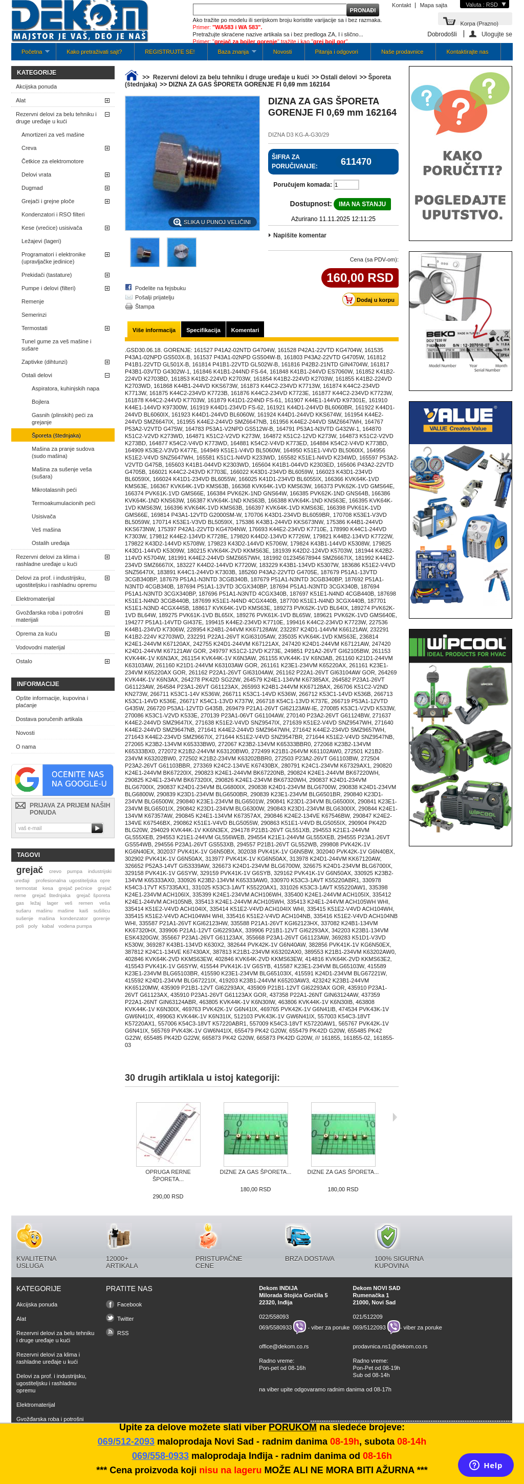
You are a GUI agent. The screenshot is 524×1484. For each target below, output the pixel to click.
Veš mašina (46, 530)
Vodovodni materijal (40, 647)
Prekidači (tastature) (46, 275)
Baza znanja (232, 54)
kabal (48, 926)
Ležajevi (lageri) (41, 241)
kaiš (84, 910)
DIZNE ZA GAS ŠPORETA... (256, 1172)
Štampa (145, 306)
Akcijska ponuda (36, 86)
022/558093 (274, 1317)
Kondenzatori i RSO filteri (53, 214)
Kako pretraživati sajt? (94, 52)
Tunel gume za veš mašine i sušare (56, 345)
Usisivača (44, 516)
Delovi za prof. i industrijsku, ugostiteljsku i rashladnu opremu (56, 581)
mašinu (44, 910)
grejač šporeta (93, 895)
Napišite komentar (299, 235)
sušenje (24, 918)
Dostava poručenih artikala (49, 719)
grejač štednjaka (51, 895)
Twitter (125, 1319)
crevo (55, 871)
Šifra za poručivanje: (295, 162)
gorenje (101, 918)
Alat (21, 100)
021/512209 (368, 1317)
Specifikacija (203, 330)
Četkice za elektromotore (52, 161)
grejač (29, 870)
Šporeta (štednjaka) (56, 435)
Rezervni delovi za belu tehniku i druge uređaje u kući (56, 117)
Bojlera (40, 402)
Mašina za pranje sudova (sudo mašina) (63, 452)
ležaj (35, 903)
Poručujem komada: (302, 184)
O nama (26, 747)
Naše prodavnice (402, 52)
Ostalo (24, 661)
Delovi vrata (36, 174)
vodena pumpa (75, 926)
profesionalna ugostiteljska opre (73, 880)
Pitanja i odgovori (336, 52)
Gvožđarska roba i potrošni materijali (49, 616)
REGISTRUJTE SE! (169, 52)
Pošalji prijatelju (154, 297)
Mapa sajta (433, 5)
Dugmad (32, 188)
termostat (26, 888)
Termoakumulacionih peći (63, 503)
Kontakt (401, 5)
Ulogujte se (497, 34)
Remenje (32, 301)
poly (32, 926)
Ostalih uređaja (51, 543)
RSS (123, 1333)
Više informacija (154, 330)
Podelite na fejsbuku (160, 288)
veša (104, 903)
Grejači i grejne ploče (47, 201)
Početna (30, 54)
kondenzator (74, 918)
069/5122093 (369, 1327)
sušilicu (102, 910)
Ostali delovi (36, 375)
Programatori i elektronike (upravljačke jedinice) (53, 258)
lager (52, 903)
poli (20, 926)
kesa (47, 888)
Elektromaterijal (35, 599)
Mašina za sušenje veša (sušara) (62, 472)
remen (86, 903)
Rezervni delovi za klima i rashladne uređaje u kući (47, 560)
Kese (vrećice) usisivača (51, 228)
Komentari (245, 330)
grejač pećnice (76, 888)
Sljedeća (394, 1117)
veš (68, 903)
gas (20, 903)
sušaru (23, 910)
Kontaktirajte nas (467, 52)
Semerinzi (34, 315)
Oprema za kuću (36, 633)
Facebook (129, 1304)
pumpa (74, 871)
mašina (46, 918)
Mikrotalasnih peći (54, 490)
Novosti (282, 52)
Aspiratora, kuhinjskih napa (65, 388)
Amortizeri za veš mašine (52, 135)
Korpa (479, 22)
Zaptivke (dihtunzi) (44, 362)
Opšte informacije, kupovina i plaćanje (52, 701)
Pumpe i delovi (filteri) (48, 288)
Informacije (38, 684)
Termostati (34, 328)
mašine (66, 910)
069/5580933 (275, 1327)
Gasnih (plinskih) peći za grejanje (62, 418)
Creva (28, 148)
